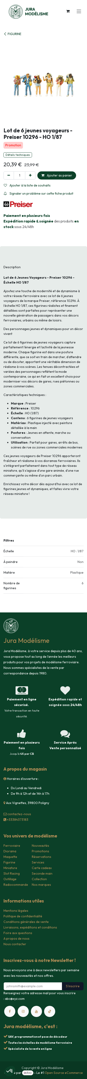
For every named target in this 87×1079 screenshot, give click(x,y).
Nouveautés (40, 846)
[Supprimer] (8, 175)
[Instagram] (23, 1011)
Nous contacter (14, 944)
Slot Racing (11, 873)
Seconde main (42, 873)
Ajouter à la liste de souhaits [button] (27, 185)
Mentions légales (15, 911)
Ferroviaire (11, 846)
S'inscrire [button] (73, 986)
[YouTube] (36, 1011)
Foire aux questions (17, 933)
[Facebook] (9, 1011)
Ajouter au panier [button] (56, 175)
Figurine (9, 862)
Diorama (9, 851)
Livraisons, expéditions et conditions (30, 927)
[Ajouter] (30, 175)
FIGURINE (12, 34)
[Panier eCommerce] (67, 11)
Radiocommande (15, 885)
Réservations (41, 857)
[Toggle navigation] (79, 11)
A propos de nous (16, 938)
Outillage (9, 879)
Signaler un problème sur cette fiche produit (38, 193)
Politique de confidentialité (22, 916)
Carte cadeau (42, 868)
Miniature (10, 868)
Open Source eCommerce (64, 1073)
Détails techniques (18, 155)
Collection (39, 879)
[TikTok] (49, 1011)
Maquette (10, 857)
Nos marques (41, 885)
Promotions (40, 851)
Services (38, 862)
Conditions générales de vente (26, 922)
